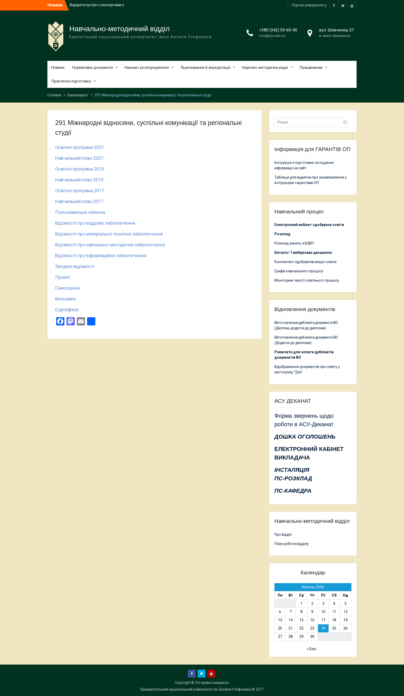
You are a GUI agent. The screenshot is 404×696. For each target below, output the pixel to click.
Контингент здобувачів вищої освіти (305, 262)
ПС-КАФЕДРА (293, 491)
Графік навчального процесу (298, 271)
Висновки (65, 298)
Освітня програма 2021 (79, 147)
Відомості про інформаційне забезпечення (100, 255)
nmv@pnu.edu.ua (272, 36)
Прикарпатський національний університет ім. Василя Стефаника (195, 689)
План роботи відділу (291, 544)
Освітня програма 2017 (79, 190)
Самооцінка (67, 288)
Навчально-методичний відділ (119, 29)
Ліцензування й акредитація (205, 67)
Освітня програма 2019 (79, 169)
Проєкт (63, 277)
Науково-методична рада (265, 67)
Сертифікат (67, 309)
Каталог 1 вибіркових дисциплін (303, 252)
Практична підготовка (71, 81)
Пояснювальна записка (80, 212)
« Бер (311, 649)
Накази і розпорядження (146, 67)
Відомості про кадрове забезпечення (95, 223)
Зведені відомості (74, 266)
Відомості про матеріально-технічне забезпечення (109, 234)
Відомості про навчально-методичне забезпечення (110, 244)
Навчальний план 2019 (79, 179)
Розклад (282, 234)
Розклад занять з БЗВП (294, 243)
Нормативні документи (92, 67)
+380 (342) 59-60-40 (278, 30)
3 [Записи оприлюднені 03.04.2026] (323, 603)
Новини (57, 67)
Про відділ (283, 534)
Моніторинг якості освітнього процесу (306, 280)
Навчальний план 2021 (79, 158)
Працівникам (310, 67)
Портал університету (309, 5)
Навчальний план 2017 (79, 201)
